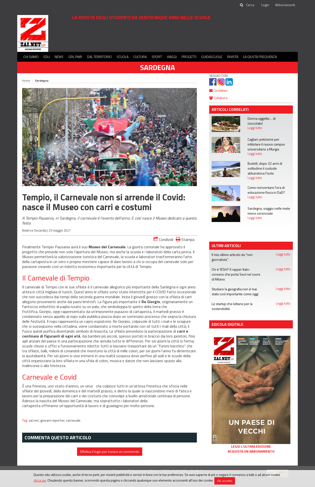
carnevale (73, 420)
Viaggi (172, 56)
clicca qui (39, 480)
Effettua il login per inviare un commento (109, 451)
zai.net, (34, 420)
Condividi (163, 239)
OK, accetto (224, 480)
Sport (157, 56)
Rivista (232, 56)
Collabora (218, 97)
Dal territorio (99, 56)
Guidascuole (211, 56)
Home (26, 80)
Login (265, 4)
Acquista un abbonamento (251, 451)
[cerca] (250, 5)
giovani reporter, (53, 420)
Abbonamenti (285, 4)
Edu (47, 56)
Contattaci (218, 90)
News (59, 56)
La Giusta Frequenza (260, 56)
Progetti (189, 56)
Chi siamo (31, 56)
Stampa (185, 239)
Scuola (122, 56)
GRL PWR (75, 56)
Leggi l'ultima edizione (251, 446)
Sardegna (157, 67)
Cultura (140, 56)
